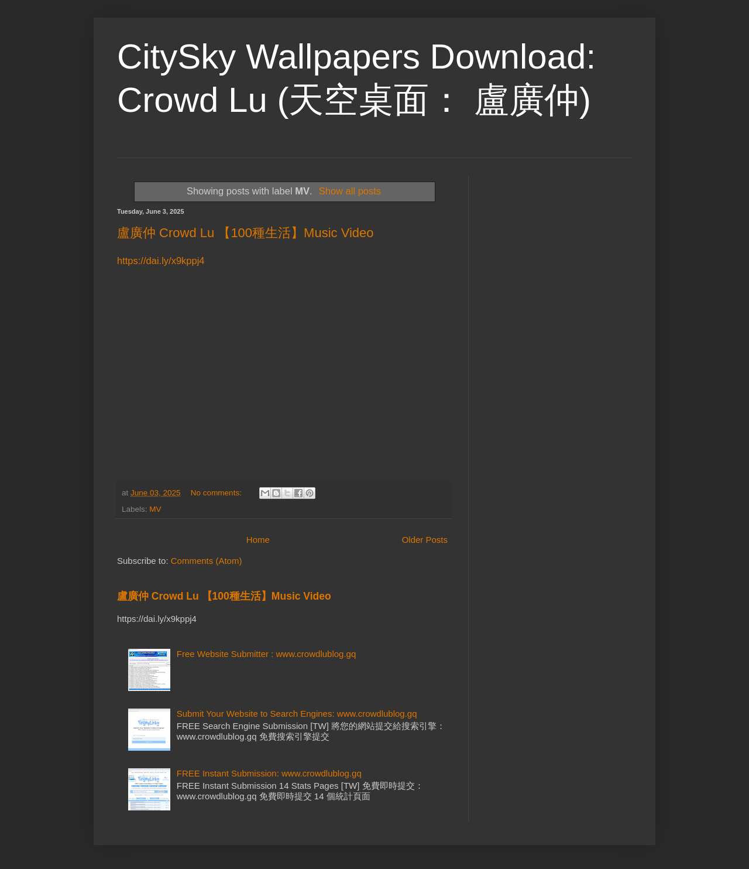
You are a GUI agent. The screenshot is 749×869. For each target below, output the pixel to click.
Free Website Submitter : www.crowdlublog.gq (266, 654)
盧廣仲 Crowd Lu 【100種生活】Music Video (245, 232)
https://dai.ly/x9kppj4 (161, 260)
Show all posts (350, 191)
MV (155, 509)
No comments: (217, 492)
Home (258, 540)
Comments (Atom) (206, 561)
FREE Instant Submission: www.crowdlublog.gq (269, 773)
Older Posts (425, 540)
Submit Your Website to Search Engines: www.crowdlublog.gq (297, 714)
